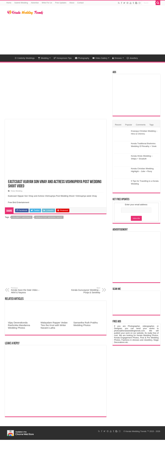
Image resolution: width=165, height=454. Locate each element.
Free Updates (60, 3)
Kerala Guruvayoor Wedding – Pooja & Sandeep (84, 290)
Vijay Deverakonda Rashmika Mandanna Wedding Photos (19, 325)
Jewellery (132, 58)
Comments (141, 125)
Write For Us (47, 3)
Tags (151, 125)
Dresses (117, 58)
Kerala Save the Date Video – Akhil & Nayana (27, 290)
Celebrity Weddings (25, 58)
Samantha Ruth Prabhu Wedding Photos (85, 323)
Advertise (35, 3)
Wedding (43, 58)
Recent (118, 125)
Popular (128, 125)
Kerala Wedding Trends (135, 431)
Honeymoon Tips (63, 58)
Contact (80, 3)
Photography (82, 58)
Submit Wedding (21, 3)
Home (8, 3)
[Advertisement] (102, 29)
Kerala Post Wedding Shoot (49, 217)
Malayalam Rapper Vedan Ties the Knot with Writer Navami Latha (54, 325)
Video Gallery (100, 58)
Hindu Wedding (16, 191)
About (71, 3)
